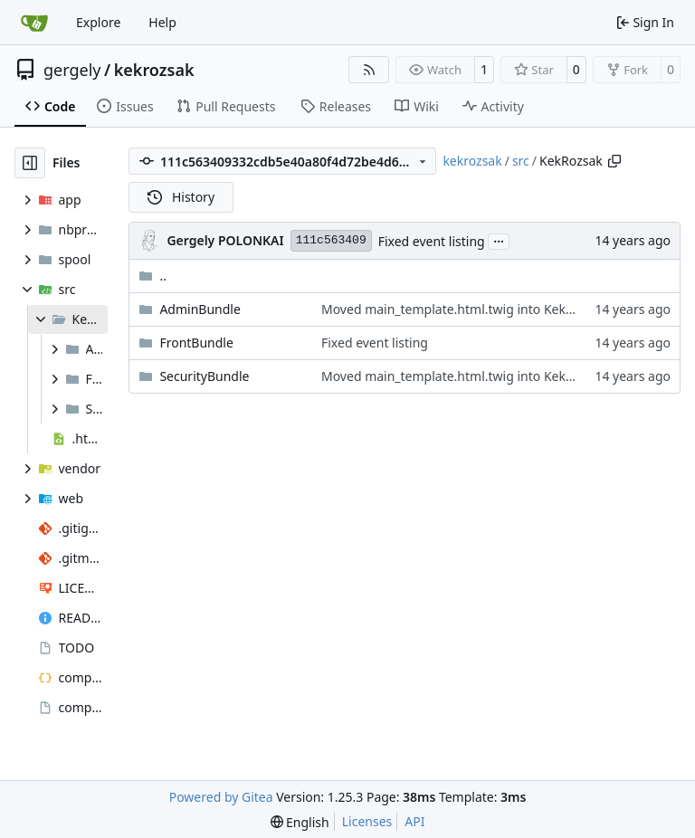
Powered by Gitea (221, 796)
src (520, 160)
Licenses (367, 821)
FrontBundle (196, 342)
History (181, 196)
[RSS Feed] (369, 69)
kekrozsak (154, 70)
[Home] (34, 22)
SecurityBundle (204, 376)
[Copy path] (614, 161)
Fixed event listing (431, 241)
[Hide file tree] (29, 163)
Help (162, 22)
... (498, 239)
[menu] (300, 822)
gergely (72, 70)
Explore (98, 22)
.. (152, 275)
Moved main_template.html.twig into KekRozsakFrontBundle (501, 309)
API (414, 821)
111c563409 (331, 240)
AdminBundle (199, 309)
